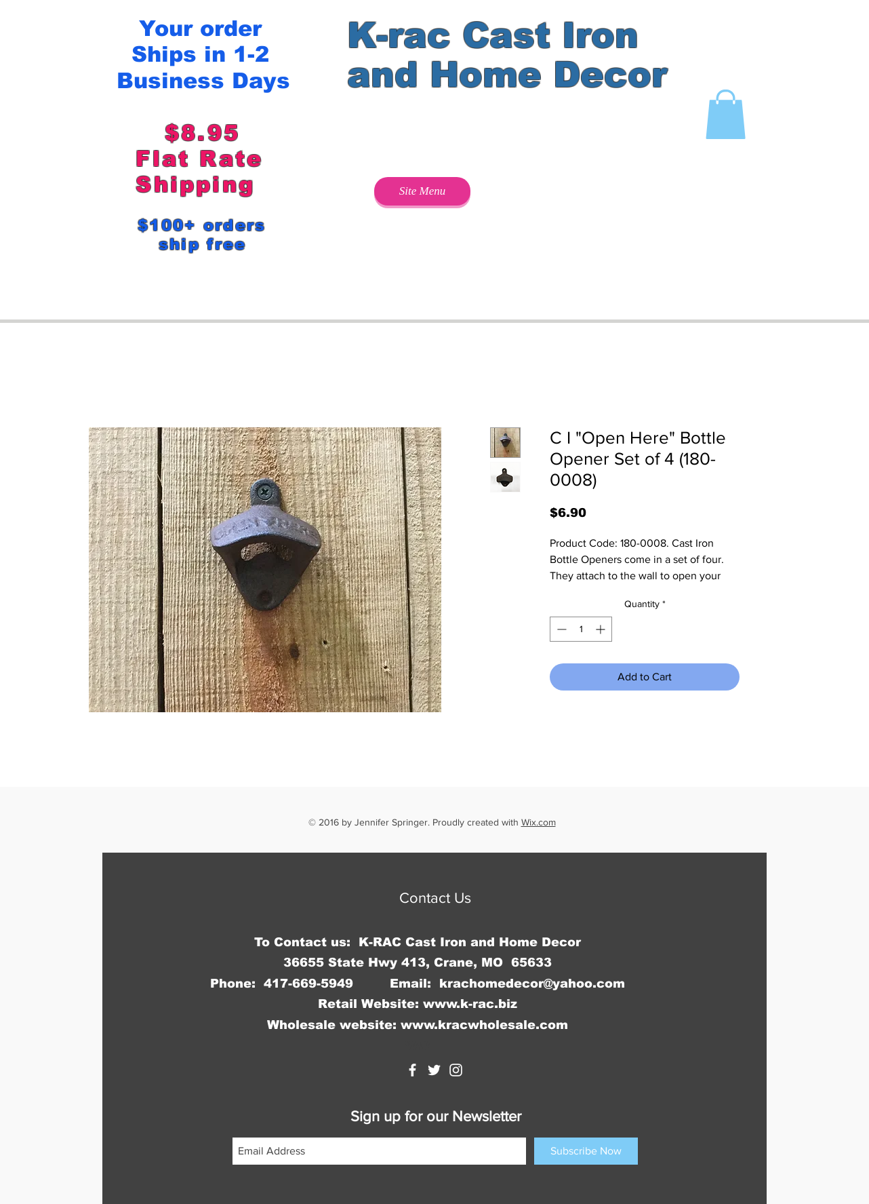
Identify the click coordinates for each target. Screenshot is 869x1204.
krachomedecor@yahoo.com (532, 983)
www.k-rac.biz (470, 1004)
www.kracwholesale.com (484, 1025)
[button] (725, 114)
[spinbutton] (581, 629)
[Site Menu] (422, 191)
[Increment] (601, 629)
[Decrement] (560, 629)
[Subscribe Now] (586, 1151)
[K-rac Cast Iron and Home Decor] (412, 1070)
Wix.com (538, 822)
